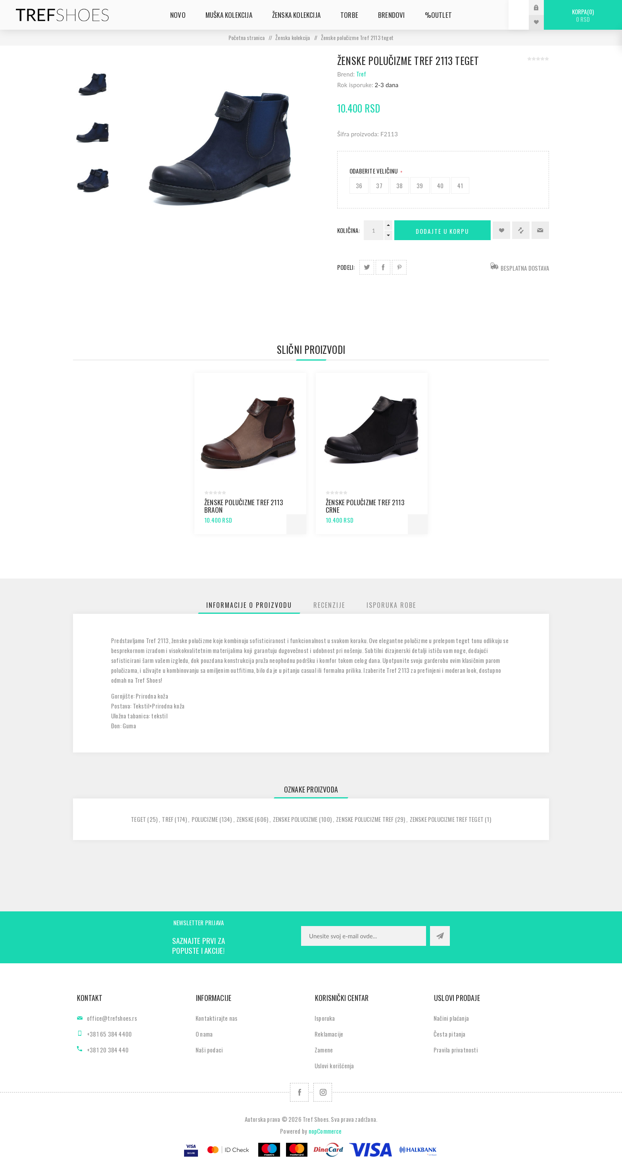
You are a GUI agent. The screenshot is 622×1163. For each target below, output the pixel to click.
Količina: (348, 230)
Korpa (583, 15)
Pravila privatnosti (456, 1049)
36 (359, 185)
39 (420, 185)
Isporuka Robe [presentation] (391, 605)
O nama (204, 1033)
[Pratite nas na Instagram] (322, 1092)
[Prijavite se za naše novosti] (363, 936)
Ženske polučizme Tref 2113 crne (365, 506)
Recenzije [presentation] (329, 605)
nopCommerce (325, 1131)
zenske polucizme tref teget (447, 819)
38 (399, 185)
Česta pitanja (450, 1033)
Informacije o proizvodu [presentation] (249, 605)
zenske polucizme (295, 819)
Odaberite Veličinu (374, 170)
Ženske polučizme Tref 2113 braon (243, 506)
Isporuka (325, 1018)
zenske (244, 819)
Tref (361, 73)
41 (460, 185)
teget (138, 819)
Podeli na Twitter (366, 267)
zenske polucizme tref (365, 819)
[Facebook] (299, 1092)
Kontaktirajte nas (216, 1018)
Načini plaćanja (451, 1018)
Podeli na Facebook (383, 267)
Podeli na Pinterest (399, 267)
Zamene (324, 1049)
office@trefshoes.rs (112, 1018)
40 (440, 185)
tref (167, 819)
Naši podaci (209, 1049)
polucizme (205, 819)
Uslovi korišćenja (334, 1065)
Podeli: (346, 267)
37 (379, 185)
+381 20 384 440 (108, 1049)
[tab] (249, 605)
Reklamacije (329, 1033)
